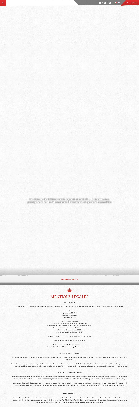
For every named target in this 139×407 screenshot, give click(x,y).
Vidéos (55, 2)
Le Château (33, 2)
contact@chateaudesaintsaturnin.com (74, 347)
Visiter (61, 2)
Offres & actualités (131, 2)
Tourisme (42, 2)
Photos (49, 2)
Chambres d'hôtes (13, 2)
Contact (68, 2)
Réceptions (24, 2)
